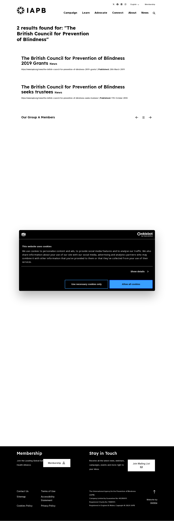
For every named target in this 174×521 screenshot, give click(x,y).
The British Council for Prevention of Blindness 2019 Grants (73, 60)
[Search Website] (154, 13)
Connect (117, 12)
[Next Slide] (150, 118)
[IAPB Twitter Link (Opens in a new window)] (113, 4)
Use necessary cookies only (86, 284)
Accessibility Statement (47, 498)
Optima (153, 503)
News (144, 12)
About (132, 12)
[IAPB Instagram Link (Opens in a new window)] (125, 4)
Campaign (69, 12)
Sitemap (21, 496)
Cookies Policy (24, 505)
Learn (85, 12)
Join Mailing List (141, 465)
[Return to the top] (154, 492)
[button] (135, 4)
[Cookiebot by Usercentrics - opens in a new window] (139, 234)
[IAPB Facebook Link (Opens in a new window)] (117, 4)
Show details (138, 271)
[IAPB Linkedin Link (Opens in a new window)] (121, 4)
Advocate (100, 12)
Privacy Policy (48, 505)
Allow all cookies (131, 284)
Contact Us (23, 491)
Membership (150, 4)
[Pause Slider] (143, 118)
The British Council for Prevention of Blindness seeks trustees (73, 89)
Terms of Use (48, 491)
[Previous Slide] (137, 118)
